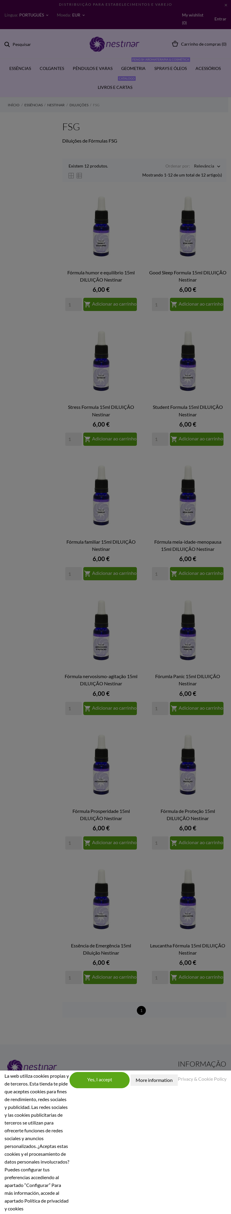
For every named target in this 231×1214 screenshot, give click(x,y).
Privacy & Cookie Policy (202, 1079)
